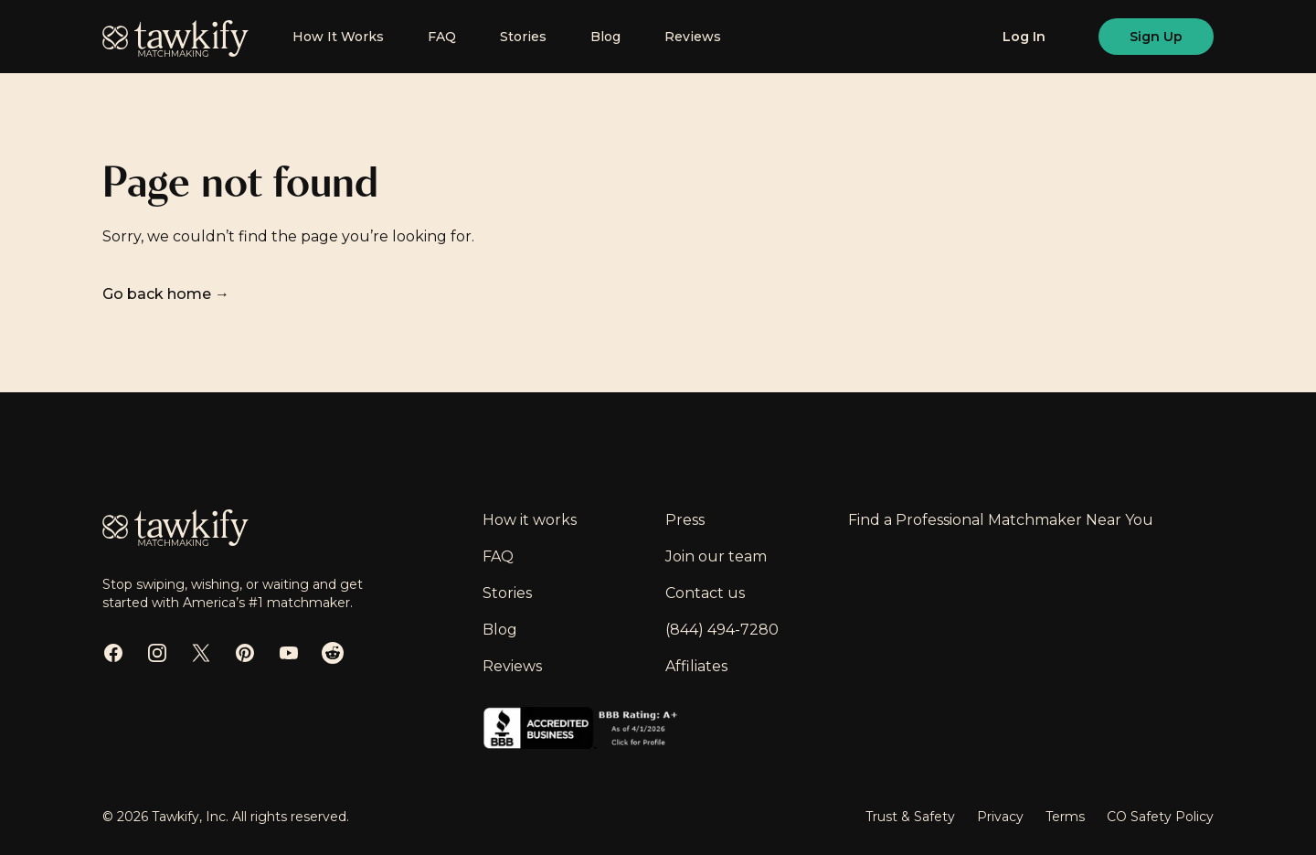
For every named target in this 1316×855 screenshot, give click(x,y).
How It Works (338, 36)
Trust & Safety (910, 816)
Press (685, 520)
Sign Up (1156, 36)
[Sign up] (1156, 36)
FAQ (442, 36)
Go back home (165, 294)
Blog (605, 36)
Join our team (716, 556)
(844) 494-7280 (722, 629)
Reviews (692, 36)
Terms (1065, 816)
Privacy (1000, 816)
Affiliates (696, 666)
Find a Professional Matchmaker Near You (1000, 520)
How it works (530, 520)
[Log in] (1024, 36)
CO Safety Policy (1160, 816)
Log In (1024, 36)
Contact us (705, 593)
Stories (523, 36)
